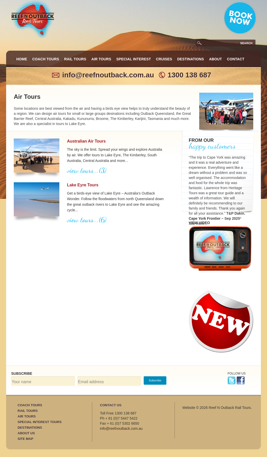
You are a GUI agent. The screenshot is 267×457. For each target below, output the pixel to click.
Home (21, 59)
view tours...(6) (86, 219)
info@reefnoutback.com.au (108, 75)
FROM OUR (201, 140)
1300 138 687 (189, 75)
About (215, 59)
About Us (26, 433)
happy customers (212, 146)
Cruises (164, 59)
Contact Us (110, 405)
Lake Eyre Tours (82, 185)
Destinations (190, 59)
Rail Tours (75, 59)
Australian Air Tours (86, 141)
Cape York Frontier (205, 218)
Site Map (25, 439)
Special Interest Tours (40, 422)
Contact (235, 59)
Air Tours (101, 59)
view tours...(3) (86, 170)
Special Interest (133, 59)
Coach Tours (45, 59)
